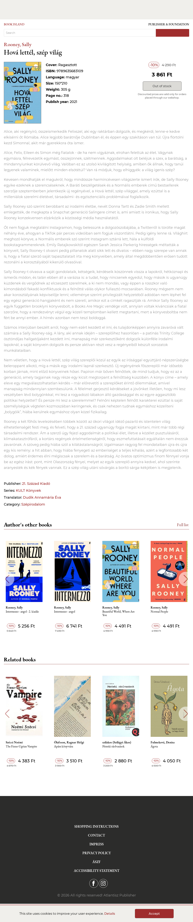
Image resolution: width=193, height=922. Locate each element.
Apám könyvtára (63, 746)
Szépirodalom (33, 504)
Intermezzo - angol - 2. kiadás (22, 612)
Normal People (159, 612)
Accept (154, 913)
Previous (7, 579)
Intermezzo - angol (64, 612)
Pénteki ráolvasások (113, 746)
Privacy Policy (96, 853)
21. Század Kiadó (36, 484)
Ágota (154, 746)
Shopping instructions (96, 826)
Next (186, 579)
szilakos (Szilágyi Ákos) (116, 742)
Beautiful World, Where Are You (118, 613)
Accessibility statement (96, 870)
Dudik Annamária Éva (42, 497)
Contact (96, 835)
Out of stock (162, 86)
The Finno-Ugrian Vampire (21, 746)
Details (109, 913)
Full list (183, 524)
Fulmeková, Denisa (163, 742)
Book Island (14, 24)
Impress (97, 844)
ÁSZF (96, 862)
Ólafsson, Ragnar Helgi (69, 742)
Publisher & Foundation (168, 24)
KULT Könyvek (28, 490)
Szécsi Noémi (14, 742)
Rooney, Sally (17, 44)
